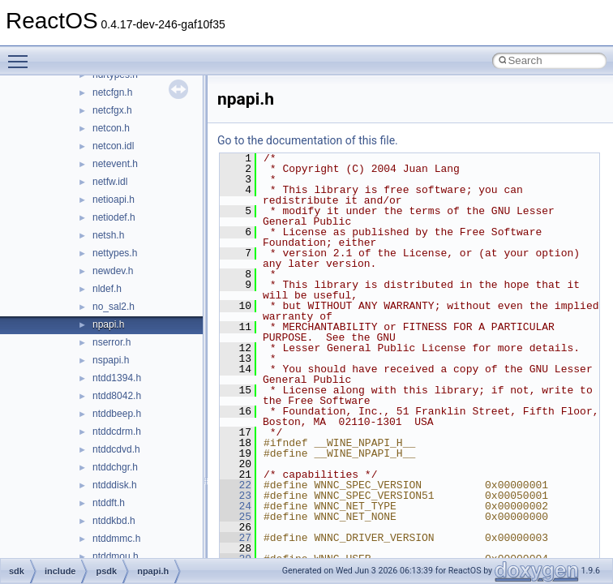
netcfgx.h (112, 110)
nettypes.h (114, 253)
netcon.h (111, 128)
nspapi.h (110, 360)
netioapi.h (113, 199)
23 (235, 495)
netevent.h (115, 164)
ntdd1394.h (116, 378)
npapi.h (108, 324)
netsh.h (108, 235)
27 (235, 537)
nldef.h (107, 288)
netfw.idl (109, 181)
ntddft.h (108, 503)
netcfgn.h (112, 92)
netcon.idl (113, 146)
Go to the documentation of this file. (307, 140)
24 (235, 506)
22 (235, 485)
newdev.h (112, 271)
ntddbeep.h (116, 413)
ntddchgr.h (115, 467)
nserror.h (111, 342)
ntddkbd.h (113, 520)
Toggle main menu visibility (22, 54)
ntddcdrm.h (116, 431)
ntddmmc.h (116, 538)
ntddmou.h (115, 556)
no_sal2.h (113, 306)
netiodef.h (113, 217)
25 (235, 516)
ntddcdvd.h (116, 449)
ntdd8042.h (116, 396)
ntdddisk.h (114, 485)
